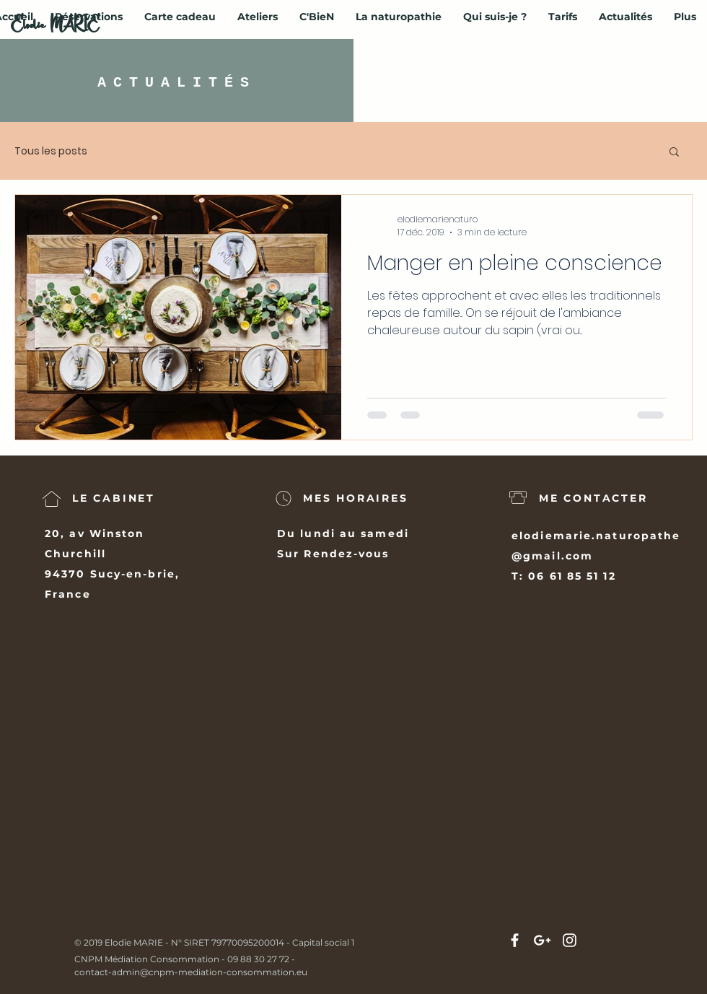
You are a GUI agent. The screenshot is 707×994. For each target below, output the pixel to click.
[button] (674, 152)
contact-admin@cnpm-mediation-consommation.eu (190, 972)
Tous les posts (50, 151)
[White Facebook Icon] (515, 940)
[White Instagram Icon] (570, 940)
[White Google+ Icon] (542, 940)
